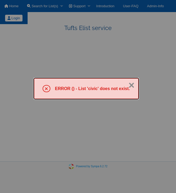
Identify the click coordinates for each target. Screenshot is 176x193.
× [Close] (131, 85)
